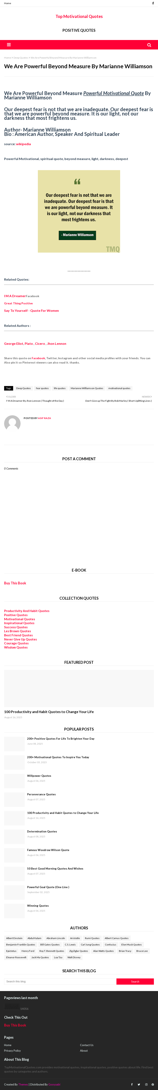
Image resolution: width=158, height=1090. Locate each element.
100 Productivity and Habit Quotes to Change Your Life (49, 712)
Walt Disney (73, 957)
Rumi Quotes (92, 938)
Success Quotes (16, 627)
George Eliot (13, 343)
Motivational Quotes (19, 619)
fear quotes (42, 388)
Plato (29, 343)
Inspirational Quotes (19, 623)
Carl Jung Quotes (90, 944)
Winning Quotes (38, 905)
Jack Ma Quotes (40, 957)
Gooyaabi (54, 1084)
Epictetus (11, 950)
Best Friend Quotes (18, 635)
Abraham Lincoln (55, 938)
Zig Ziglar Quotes (78, 950)
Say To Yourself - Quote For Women (31, 310)
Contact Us (86, 1045)
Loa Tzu (58, 957)
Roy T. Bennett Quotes (52, 950)
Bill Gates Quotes (50, 944)
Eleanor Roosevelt (16, 957)
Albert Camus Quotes (117, 938)
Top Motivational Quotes (79, 16)
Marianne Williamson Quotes (87, 388)
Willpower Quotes (39, 775)
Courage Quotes (16, 643)
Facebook (38, 358)
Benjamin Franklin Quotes (20, 944)
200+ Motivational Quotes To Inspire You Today (58, 757)
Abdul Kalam (34, 938)
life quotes (60, 388)
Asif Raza (44, 418)
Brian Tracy (125, 950)
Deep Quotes (21, 57)
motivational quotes (119, 388)
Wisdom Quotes (16, 647)
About (84, 1050)
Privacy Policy (12, 1050)
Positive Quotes (79, 30)
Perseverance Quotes (41, 794)
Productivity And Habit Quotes (26, 611)
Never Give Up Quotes (20, 639)
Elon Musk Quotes (131, 944)
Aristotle (75, 938)
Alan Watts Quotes (103, 950)
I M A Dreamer (15, 296)
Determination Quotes (42, 831)
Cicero (40, 343)
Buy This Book (15, 583)
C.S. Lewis (70, 944)
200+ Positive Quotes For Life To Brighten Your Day (60, 738)
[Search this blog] (60, 981)
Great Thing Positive (18, 303)
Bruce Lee (142, 950)
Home (7, 3)
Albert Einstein (14, 938)
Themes (23, 1084)
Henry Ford (28, 950)
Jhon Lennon (56, 343)
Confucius (110, 944)
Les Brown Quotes (17, 631)
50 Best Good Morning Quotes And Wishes (55, 868)
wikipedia (23, 144)
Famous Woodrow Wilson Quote (48, 850)
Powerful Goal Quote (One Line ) (48, 887)
